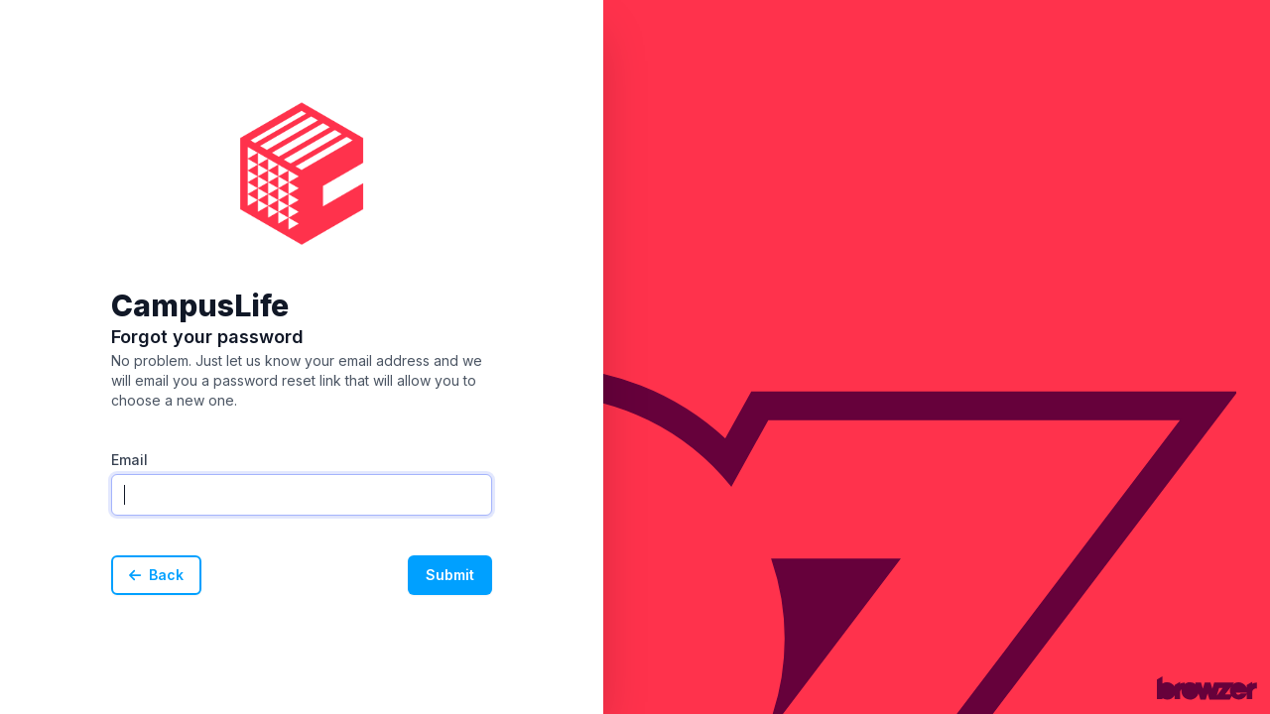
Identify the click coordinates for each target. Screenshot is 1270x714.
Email (129, 459)
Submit (450, 574)
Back (156, 574)
